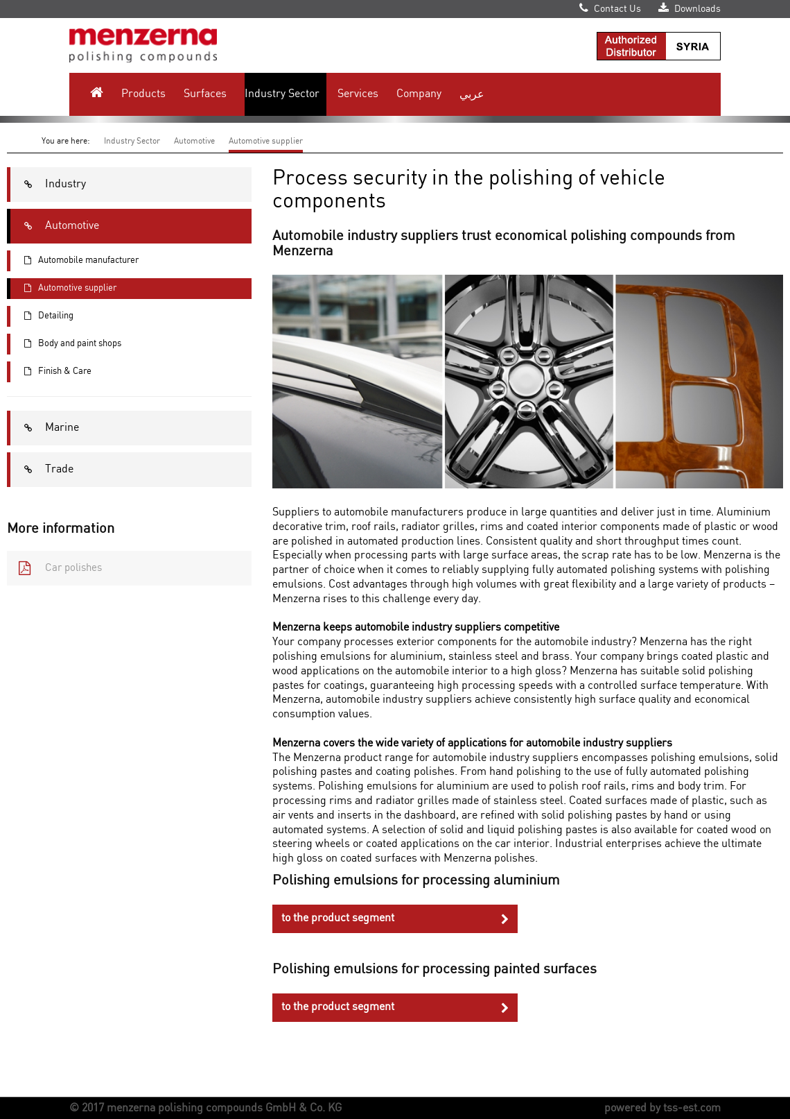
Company (418, 94)
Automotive (194, 141)
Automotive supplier (266, 141)
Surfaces (205, 94)
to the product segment (394, 918)
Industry (48, 184)
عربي (471, 94)
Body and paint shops (65, 344)
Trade (41, 469)
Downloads (689, 9)
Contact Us (610, 9)
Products (143, 94)
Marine (44, 428)
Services (357, 94)
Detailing (41, 316)
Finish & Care (50, 371)
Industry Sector (282, 94)
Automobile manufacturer (74, 260)
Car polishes (54, 568)
